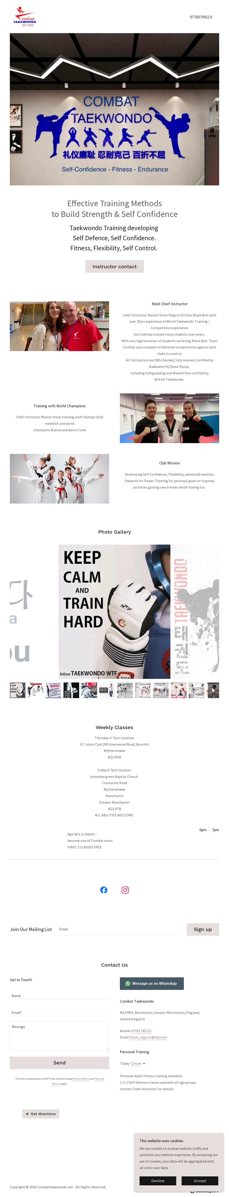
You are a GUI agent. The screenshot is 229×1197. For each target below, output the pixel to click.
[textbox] (119, 915)
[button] (143, 1049)
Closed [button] (136, 1049)
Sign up (203, 915)
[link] (24, 16)
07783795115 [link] (201, 16)
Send (59, 1048)
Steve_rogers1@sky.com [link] (148, 1023)
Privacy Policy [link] (81, 1064)
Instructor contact (115, 266)
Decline (157, 1181)
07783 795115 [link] (141, 1016)
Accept (200, 1181)
